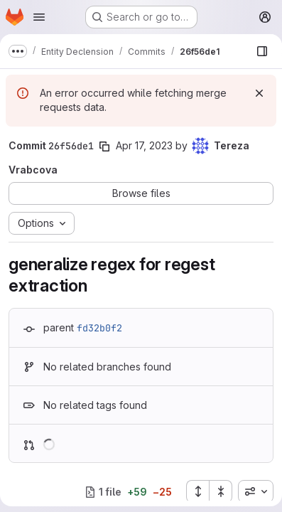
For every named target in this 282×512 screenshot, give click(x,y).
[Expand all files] (197, 491)
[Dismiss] (259, 93)
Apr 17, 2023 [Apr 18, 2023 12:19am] (144, 145)
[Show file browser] (262, 51)
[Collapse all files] (221, 491)
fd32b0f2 (99, 327)
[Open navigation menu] (39, 17)
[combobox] (255, 491)
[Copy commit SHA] (104, 146)
